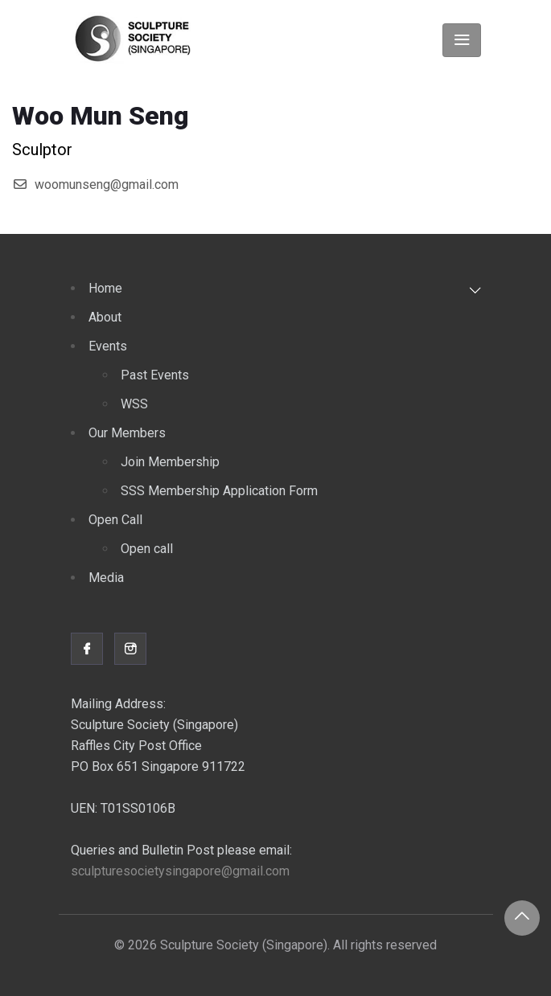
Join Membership (170, 461)
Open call (147, 548)
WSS (134, 404)
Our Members (127, 433)
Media (106, 577)
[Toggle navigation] (461, 40)
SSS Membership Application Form (219, 490)
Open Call (115, 519)
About (104, 317)
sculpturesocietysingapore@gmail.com (180, 871)
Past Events (155, 375)
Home (105, 288)
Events (107, 346)
